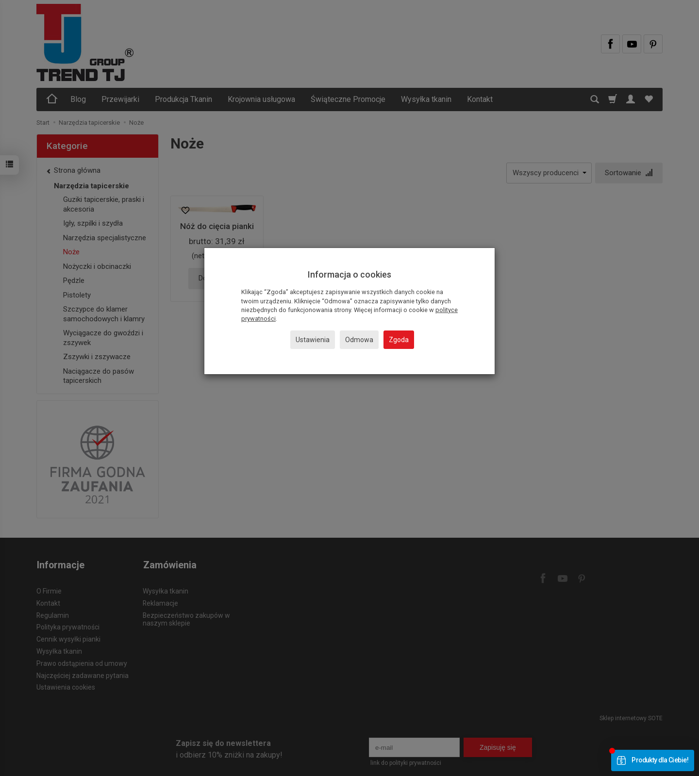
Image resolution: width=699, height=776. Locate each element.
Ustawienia (313, 340)
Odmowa (359, 340)
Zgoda (399, 340)
